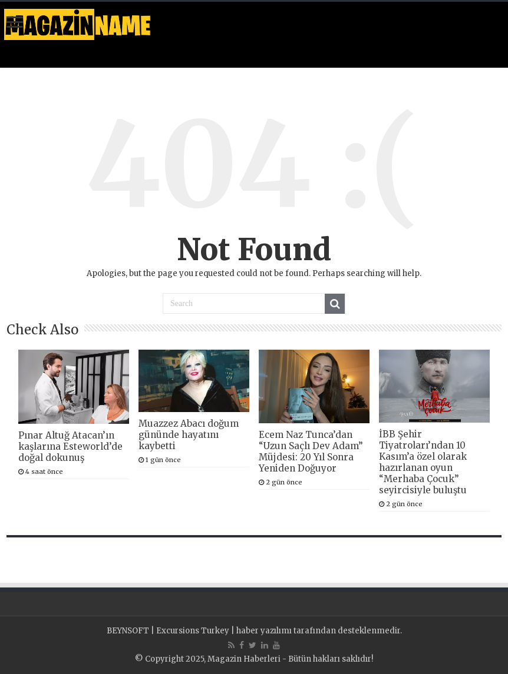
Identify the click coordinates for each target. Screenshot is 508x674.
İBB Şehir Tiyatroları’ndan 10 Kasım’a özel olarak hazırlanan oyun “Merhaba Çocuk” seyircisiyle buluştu (423, 462)
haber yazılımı (264, 631)
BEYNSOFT (128, 631)
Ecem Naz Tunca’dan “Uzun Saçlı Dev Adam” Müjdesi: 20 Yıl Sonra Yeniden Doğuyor (311, 451)
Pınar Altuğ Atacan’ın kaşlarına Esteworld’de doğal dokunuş (70, 446)
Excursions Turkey (192, 631)
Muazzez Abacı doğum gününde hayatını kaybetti (188, 434)
